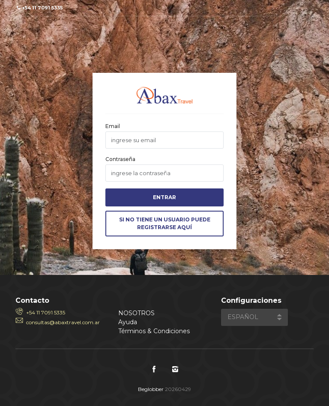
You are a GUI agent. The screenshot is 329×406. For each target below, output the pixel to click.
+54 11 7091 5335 (45, 312)
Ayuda (127, 322)
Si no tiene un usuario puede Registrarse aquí (164, 223)
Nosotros (136, 313)
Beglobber (151, 389)
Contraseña (120, 159)
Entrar (164, 197)
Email (112, 126)
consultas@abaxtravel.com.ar (63, 322)
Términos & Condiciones (154, 331)
